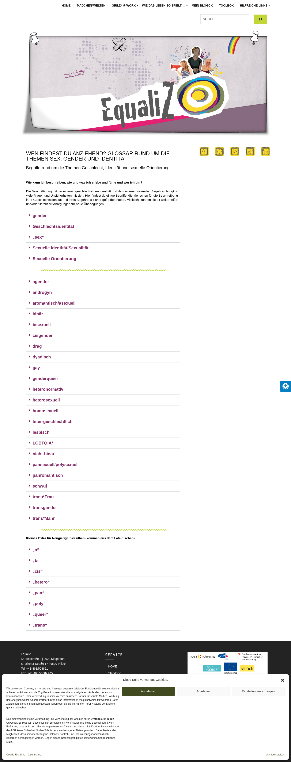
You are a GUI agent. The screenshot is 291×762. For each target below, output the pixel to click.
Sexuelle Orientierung (54, 258)
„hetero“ (41, 582)
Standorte (114, 673)
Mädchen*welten (91, 5)
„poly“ (39, 603)
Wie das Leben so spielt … (163, 5)
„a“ (36, 549)
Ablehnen (203, 691)
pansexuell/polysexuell (56, 464)
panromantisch (48, 475)
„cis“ (38, 571)
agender (41, 281)
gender (40, 215)
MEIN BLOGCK (202, 5)
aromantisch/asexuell (54, 303)
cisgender (42, 335)
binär (38, 314)
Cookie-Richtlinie (15, 754)
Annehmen (148, 691)
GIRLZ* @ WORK (124, 5)
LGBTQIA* (43, 443)
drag (37, 346)
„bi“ (37, 560)
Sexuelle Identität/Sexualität (60, 248)
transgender (45, 507)
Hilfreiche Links (253, 5)
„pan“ (38, 592)
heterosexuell (46, 400)
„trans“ (40, 625)
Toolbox (226, 5)
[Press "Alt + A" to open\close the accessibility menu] (285, 386)
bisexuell (42, 324)
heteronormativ (48, 389)
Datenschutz (34, 754)
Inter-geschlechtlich (52, 421)
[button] (282, 680)
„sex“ (38, 237)
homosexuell (45, 410)
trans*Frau (43, 496)
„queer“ (40, 614)
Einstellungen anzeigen (258, 691)
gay (36, 367)
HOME (66, 5)
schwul (40, 486)
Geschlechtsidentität (53, 226)
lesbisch (41, 432)
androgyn (42, 292)
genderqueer (45, 378)
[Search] (260, 19)
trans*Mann (44, 518)
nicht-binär (43, 453)
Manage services (275, 754)
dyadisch (42, 357)
